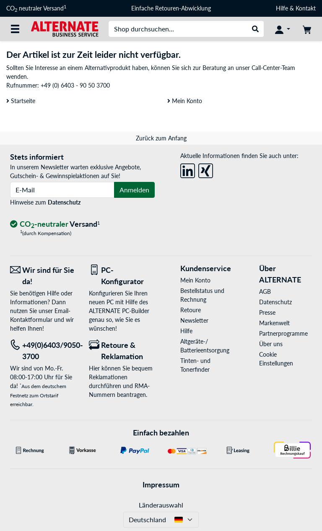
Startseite (20, 100)
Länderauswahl (161, 505)
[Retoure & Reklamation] (122, 350)
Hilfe (282, 8)
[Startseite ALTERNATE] (65, 28)
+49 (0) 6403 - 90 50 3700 (75, 85)
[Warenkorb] (307, 29)
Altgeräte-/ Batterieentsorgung (204, 346)
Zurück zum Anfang (161, 138)
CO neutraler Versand (36, 8)
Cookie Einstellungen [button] (276, 359)
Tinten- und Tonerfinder (195, 365)
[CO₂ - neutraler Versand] (55, 224)
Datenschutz (64, 202)
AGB (265, 291)
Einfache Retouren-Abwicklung (171, 8)
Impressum (161, 484)
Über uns (271, 343)
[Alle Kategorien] (15, 29)
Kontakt (306, 8)
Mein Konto (184, 100)
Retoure (190, 309)
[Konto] (282, 29)
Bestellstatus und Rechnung (202, 295)
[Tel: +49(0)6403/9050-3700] (43, 350)
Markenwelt (274, 322)
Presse (267, 312)
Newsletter (194, 320)
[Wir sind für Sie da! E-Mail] (43, 275)
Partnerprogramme (283, 333)
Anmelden (134, 190)
